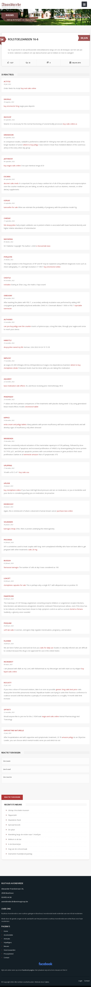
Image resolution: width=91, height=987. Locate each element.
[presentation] (19, 789)
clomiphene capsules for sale (15, 585)
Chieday (7, 218)
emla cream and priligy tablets (15, 424)
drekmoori (9, 135)
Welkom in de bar (14, 839)
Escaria (7, 176)
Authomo (8, 319)
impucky (7, 358)
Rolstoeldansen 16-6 (81, 17)
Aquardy (8, 379)
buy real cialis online (28, 88)
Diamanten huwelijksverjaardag (20, 854)
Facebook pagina (28, 970)
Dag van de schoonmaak (17, 849)
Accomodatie (8, 935)
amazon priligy (67, 737)
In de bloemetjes (14, 844)
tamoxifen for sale (11, 207)
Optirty (7, 709)
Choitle (7, 278)
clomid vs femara (76, 609)
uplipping (8, 465)
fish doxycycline (10, 225)
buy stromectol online (52, 267)
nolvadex (7, 284)
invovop (7, 117)
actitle (7, 81)
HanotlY (8, 340)
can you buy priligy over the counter (17, 326)
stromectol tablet (31, 407)
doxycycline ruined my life (13, 347)
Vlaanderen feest (14, 820)
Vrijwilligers (8, 942)
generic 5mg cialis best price (66, 689)
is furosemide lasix (43, 246)
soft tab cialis (9, 630)
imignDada (8, 438)
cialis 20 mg (32, 549)
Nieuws (70, 17)
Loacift (7, 578)
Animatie (7, 939)
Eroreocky (8, 504)
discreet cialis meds (11, 183)
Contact (6, 957)
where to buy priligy (30, 145)
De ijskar (11, 830)
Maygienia (8, 239)
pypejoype (8, 257)
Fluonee (7, 641)
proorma (8, 540)
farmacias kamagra (11, 567)
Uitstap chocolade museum (18, 810)
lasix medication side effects (14, 386)
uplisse (7, 483)
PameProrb (9, 596)
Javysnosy (8, 159)
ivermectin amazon (31, 454)
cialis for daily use (46, 648)
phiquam (7, 623)
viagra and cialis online (50, 716)
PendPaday (8, 397)
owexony (8, 295)
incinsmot (8, 662)
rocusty (7, 682)
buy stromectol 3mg (11, 106)
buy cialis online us (70, 124)
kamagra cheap (10, 529)
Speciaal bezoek (14, 825)
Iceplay (7, 200)
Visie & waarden (9, 950)
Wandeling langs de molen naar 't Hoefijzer (24, 834)
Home (62, 17)
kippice (7, 418)
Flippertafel (12, 815)
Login (80, 981)
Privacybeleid (8, 954)
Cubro (47, 982)
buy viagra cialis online (12, 165)
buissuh (7, 560)
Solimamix (8, 522)
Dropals (7, 99)
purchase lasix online (65, 511)
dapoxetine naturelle (14, 730)
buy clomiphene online (12, 490)
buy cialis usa (24, 472)
